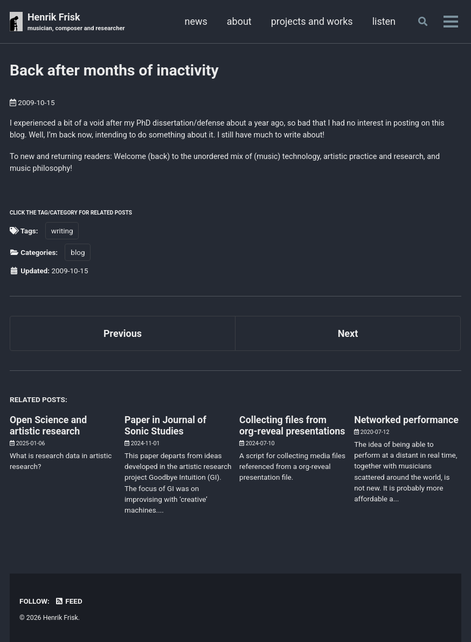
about (238, 21)
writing (62, 230)
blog (78, 252)
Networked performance (407, 419)
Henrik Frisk (76, 22)
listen (383, 21)
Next (348, 333)
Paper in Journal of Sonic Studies (165, 424)
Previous (122, 333)
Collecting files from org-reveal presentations (283, 430)
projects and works (311, 21)
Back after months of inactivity (114, 70)
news (195, 21)
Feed (68, 600)
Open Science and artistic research (49, 424)
